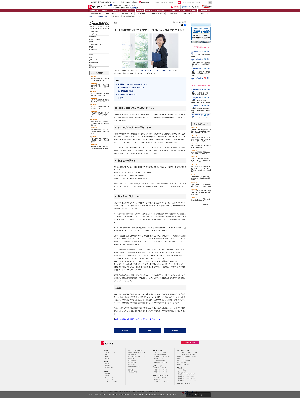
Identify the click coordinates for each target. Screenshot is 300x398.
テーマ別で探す (109, 367)
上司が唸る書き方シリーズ (97, 44)
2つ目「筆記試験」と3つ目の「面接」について (156, 70)
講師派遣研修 (94, 11)
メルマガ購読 (173, 13)
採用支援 (193, 11)
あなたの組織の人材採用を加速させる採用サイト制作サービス (137, 319)
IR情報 (122, 2)
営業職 (91, 42)
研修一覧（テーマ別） (110, 352)
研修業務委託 (157, 379)
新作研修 (108, 2)
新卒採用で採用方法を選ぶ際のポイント (132, 84)
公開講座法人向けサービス (158, 13)
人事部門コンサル (204, 11)
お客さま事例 (132, 362)
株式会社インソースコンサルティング (186, 378)
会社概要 (94, 2)
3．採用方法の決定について (128, 94)
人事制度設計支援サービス (160, 362)
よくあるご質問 (182, 362)
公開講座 (104, 11)
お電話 (195, 7)
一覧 (150, 330)
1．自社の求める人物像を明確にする (131, 87)
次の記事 (175, 330)
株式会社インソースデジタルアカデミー (187, 374)
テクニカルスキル (109, 377)
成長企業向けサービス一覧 (160, 372)
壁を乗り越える (93, 62)
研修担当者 (92, 36)
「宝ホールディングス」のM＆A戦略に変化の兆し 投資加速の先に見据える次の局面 (201, 192)
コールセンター (93, 31)
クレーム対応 (93, 49)
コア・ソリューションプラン (161, 352)
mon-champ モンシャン (184, 364)
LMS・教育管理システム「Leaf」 (137, 352)
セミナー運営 (171, 11)
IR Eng (128, 2)
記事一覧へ (206, 204)
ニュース (115, 2)
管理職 (91, 47)
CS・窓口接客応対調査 (159, 360)
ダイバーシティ (93, 60)
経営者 (91, 55)
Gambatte (100, 16)
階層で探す (107, 366)
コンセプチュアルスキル (111, 381)
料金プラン (132, 364)
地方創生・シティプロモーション (162, 381)
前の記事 (125, 330)
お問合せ (175, 7)
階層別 (106, 354)
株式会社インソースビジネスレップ (186, 376)
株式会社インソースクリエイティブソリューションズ (187, 380)
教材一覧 (107, 375)
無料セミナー (204, 13)
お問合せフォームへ (190, 342)
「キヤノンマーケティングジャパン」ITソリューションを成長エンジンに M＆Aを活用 (200, 160)
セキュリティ (93, 34)
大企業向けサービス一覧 (160, 367)
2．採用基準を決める (125, 91)
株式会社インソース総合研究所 (185, 383)
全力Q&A (134, 2)
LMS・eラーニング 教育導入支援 (162, 356)
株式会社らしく (182, 372)
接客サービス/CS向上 (95, 39)
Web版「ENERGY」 (111, 13)
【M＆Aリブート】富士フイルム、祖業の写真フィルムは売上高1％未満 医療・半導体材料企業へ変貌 (201, 131)
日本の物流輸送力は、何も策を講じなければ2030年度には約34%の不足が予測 (200, 178)
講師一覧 (107, 358)
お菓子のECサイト (127, 13)
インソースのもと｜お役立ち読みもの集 (186, 354)
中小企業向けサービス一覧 (160, 370)
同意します (198, 395)
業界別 (106, 356)
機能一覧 (131, 358)
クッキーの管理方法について (156, 395)
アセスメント (182, 11)
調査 (90, 65)
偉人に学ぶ (92, 67)
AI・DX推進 (114, 11)
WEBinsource (142, 13)
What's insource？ (96, 13)
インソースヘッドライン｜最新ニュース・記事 (187, 352)
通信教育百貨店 (133, 372)
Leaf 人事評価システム (135, 354)
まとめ (120, 97)
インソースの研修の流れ (184, 360)
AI (89, 52)
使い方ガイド (132, 360)
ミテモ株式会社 (182, 370)
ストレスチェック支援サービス (137, 356)
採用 (106, 16)
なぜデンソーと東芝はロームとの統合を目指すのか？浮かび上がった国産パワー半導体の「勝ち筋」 (200, 139)
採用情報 (101, 2)
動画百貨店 (107, 373)
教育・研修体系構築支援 (160, 354)
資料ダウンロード (188, 13)
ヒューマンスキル (109, 379)
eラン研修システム (127, 11)
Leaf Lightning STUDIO (135, 366)
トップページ (92, 16)
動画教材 (140, 11)
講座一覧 (107, 364)
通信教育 (149, 11)
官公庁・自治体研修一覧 (160, 377)
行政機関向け (159, 11)
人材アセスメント (158, 358)
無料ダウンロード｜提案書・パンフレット (186, 356)
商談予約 (186, 7)
